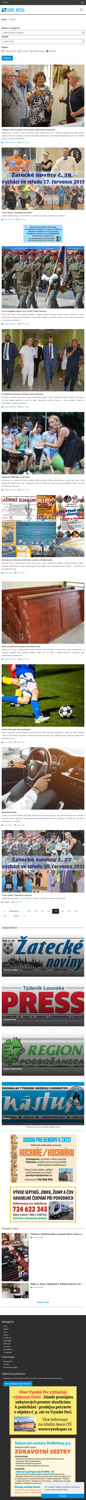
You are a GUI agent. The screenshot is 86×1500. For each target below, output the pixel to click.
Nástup (6, 1118)
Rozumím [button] (62, 1496)
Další (17, 916)
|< (5, 911)
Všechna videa (43, 1302)
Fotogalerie (7, 1352)
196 (35, 911)
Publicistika (7, 1341)
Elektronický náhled (10, 1367)
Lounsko (23, 51)
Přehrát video (37, 1237)
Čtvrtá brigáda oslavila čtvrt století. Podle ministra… (24, 311)
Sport (5, 1332)
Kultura (6, 1335)
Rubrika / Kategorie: (11, 28)
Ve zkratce (7, 1346)
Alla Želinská (8, 573)
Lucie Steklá (8, 742)
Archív (12, 19)
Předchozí (14, 911)
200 (62, 911)
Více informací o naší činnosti (17, 1383)
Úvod (4, 19)
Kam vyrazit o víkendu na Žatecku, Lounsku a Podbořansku (27, 560)
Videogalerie (7, 1349)
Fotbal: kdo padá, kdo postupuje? (16, 729)
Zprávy (5, 1329)
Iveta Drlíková (9, 219)
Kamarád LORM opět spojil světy (16, 477)
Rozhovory (7, 1338)
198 (48, 911)
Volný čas (6, 1343)
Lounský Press (9, 1019)
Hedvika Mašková (10, 142)
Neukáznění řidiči (9, 812)
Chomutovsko (9, 51)
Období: (5, 36)
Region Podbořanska (12, 1069)
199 (55, 911)
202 (75, 911)
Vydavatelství (8, 1361)
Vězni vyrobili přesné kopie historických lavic (21, 646)
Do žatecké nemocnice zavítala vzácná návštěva (22, 394)
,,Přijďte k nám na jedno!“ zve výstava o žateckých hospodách (28, 129)
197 (42, 911)
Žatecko (51, 51)
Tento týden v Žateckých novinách (17, 212)
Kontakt (6, 1364)
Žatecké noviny (10, 970)
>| (25, 916)
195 (28, 911)
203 (4, 916)
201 (69, 911)
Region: (5, 47)
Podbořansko (37, 51)
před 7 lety (25, 142)
